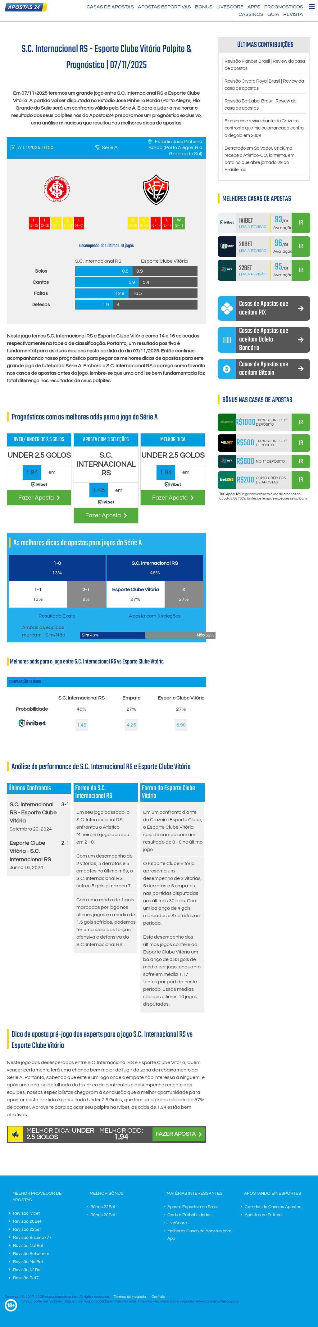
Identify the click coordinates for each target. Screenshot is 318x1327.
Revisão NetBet (28, 1245)
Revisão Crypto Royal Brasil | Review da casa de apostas (265, 85)
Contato (158, 1297)
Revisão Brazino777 (32, 1237)
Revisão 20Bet (27, 1221)
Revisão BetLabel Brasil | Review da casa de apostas (264, 106)
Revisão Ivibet (26, 1213)
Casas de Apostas (110, 6)
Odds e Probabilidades (189, 1215)
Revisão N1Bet (27, 1270)
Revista (293, 14)
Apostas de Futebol (264, 1215)
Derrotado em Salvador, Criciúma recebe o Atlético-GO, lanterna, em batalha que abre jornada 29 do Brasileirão (263, 162)
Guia (273, 14)
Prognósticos (283, 6)
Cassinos (250, 14)
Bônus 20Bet (103, 1215)
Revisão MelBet (28, 1262)
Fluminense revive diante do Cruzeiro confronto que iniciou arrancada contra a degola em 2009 (265, 130)
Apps (254, 6)
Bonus (203, 6)
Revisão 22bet (27, 1229)
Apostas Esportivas (164, 6)
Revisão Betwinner (31, 1254)
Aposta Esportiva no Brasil (193, 1207)
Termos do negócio (130, 1297)
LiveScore (229, 6)
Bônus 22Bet (103, 1207)
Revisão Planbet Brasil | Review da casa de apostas (263, 65)
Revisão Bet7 (26, 1278)
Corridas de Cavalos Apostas (273, 1207)
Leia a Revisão (252, 231)
